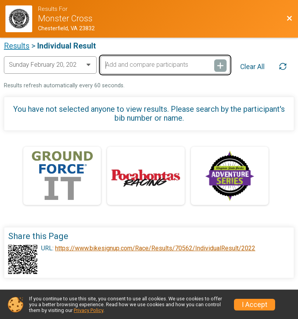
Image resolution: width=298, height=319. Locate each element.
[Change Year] (50, 64)
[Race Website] (21, 18)
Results (16, 45)
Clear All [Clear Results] (252, 67)
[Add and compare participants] (164, 64)
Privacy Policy (88, 310)
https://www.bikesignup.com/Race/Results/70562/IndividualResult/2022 (155, 248)
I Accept (254, 305)
